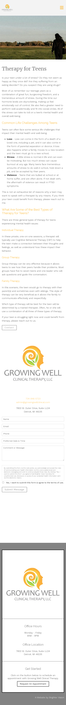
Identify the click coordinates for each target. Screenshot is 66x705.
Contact (9, 327)
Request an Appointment (33, 684)
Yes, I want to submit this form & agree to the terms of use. (35, 482)
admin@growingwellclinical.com (33, 402)
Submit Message (14, 489)
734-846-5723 (33, 398)
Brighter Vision (56, 697)
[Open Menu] (61, 8)
